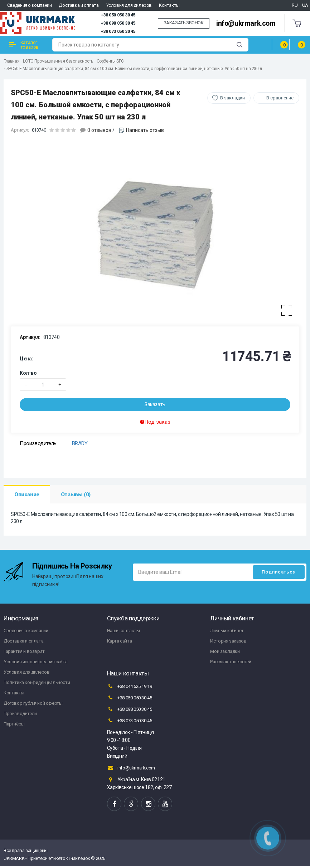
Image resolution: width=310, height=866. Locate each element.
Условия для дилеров (129, 5)
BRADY (80, 443)
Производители (20, 713)
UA (305, 5)
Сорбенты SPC (110, 61)
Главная (11, 61)
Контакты (169, 5)
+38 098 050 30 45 (118, 23)
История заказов (228, 641)
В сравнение (280, 97)
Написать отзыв (145, 130)
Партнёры (14, 724)
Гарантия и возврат (24, 651)
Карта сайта (119, 641)
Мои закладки (224, 651)
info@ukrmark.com (246, 23)
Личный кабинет (226, 630)
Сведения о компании (29, 5)
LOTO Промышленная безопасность (58, 61)
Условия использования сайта (35, 661)
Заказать (155, 404)
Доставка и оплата (78, 5)
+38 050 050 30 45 (118, 15)
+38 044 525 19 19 (129, 686)
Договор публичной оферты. (33, 703)
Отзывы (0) (76, 494)
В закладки (232, 97)
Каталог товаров (24, 45)
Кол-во (28, 373)
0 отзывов (99, 130)
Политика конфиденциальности (37, 682)
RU (294, 5)
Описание (26, 494)
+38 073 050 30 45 (118, 31)
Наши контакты (123, 630)
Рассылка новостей (230, 661)
